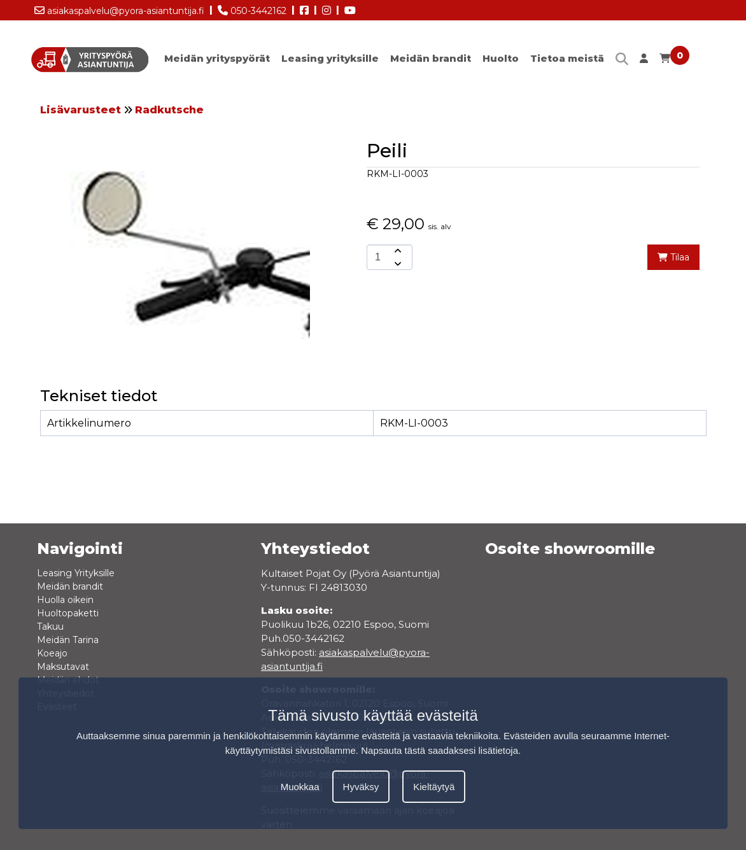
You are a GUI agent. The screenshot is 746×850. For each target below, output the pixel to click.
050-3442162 (252, 8)
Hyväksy (361, 786)
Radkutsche (169, 110)
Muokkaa (300, 786)
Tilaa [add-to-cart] (673, 257)
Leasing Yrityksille (76, 573)
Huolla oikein (65, 600)
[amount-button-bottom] (396, 263)
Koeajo (52, 653)
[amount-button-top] (396, 250)
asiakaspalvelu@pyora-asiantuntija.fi (119, 8)
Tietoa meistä (567, 58)
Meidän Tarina (68, 640)
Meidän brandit (430, 58)
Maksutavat (63, 666)
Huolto (500, 58)
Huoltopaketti (68, 613)
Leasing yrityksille (330, 58)
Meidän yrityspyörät (217, 58)
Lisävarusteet (80, 110)
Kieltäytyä (433, 786)
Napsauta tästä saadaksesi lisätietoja (439, 750)
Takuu (50, 626)
